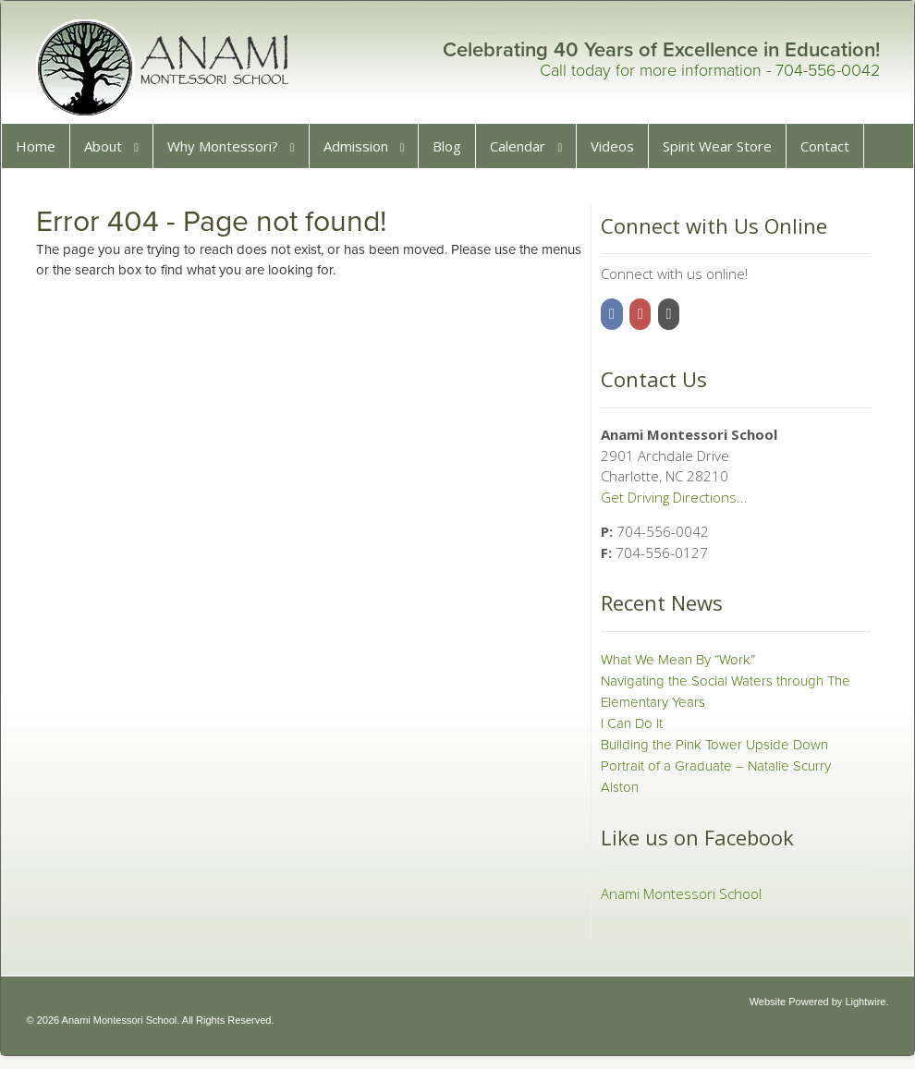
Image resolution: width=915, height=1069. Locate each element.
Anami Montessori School (679, 900)
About (109, 152)
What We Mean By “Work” (676, 666)
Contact (831, 152)
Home (42, 152)
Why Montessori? (229, 152)
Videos (618, 152)
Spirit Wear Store (723, 152)
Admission (362, 152)
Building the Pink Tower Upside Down (712, 751)
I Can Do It (630, 730)
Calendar (524, 152)
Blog (453, 152)
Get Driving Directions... (672, 503)
